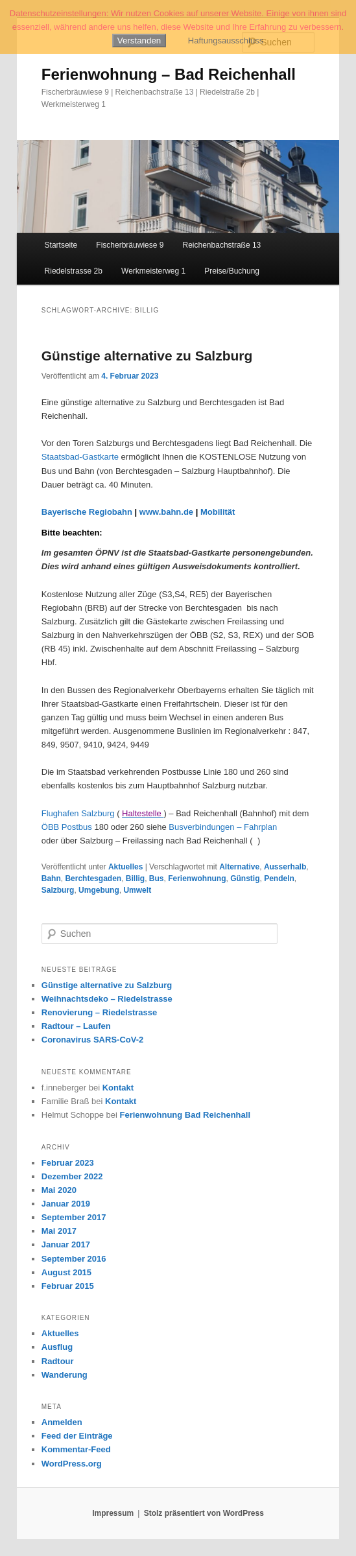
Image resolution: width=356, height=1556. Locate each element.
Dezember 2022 (72, 1176)
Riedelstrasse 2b (73, 271)
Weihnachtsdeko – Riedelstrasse (107, 999)
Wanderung (65, 1375)
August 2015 (66, 1272)
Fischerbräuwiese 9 (129, 245)
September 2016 (74, 1259)
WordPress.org (72, 1463)
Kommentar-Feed (76, 1449)
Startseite (61, 245)
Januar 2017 (66, 1244)
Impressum (113, 1513)
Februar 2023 (68, 1163)
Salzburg (58, 890)
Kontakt (118, 1087)
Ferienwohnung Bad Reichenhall (184, 1115)
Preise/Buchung (231, 271)
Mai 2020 (59, 1190)
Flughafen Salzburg (78, 813)
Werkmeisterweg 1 (153, 271)
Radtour (58, 1361)
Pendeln (279, 878)
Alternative (239, 866)
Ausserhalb (285, 866)
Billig (135, 878)
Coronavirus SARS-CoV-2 (92, 1039)
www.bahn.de (166, 512)
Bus (156, 878)
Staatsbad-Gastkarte (80, 457)
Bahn (51, 878)
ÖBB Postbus (67, 827)
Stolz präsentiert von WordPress (204, 1513)
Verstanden (139, 40)
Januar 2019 (66, 1203)
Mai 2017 (59, 1231)
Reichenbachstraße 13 (222, 245)
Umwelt (137, 890)
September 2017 (74, 1217)
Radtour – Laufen (76, 1026)
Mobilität (217, 512)
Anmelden (62, 1422)
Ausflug (57, 1347)
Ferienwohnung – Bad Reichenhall (169, 74)
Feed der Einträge (77, 1436)
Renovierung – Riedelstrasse (99, 1012)
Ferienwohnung (197, 878)
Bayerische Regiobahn (87, 512)
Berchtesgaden (93, 878)
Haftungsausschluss (225, 40)
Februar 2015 (68, 1286)
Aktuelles (125, 866)
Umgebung (98, 890)
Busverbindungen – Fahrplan (223, 827)
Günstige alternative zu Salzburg (147, 355)
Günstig (244, 878)
